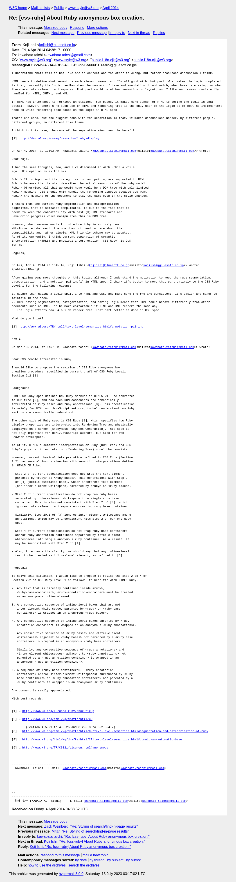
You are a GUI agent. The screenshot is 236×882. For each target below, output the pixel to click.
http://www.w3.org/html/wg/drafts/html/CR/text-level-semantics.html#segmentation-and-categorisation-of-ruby (115, 731)
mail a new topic (95, 855)
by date (81, 860)
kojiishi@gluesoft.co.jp (57, 45)
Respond (77, 27)
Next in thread (139, 33)
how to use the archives (47, 865)
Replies (159, 33)
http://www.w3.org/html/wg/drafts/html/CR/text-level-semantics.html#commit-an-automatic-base (102, 740)
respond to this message (60, 855)
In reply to (117, 33)
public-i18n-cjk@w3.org (110, 60)
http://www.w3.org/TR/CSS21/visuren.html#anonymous (65, 748)
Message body (55, 27)
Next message (63, 33)
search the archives (84, 865)
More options (97, 27)
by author (133, 860)
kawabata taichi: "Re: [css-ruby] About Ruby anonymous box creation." (93, 836)
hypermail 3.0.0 (71, 874)
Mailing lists (40, 8)
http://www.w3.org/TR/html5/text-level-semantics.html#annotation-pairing (81, 327)
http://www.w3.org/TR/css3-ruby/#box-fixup (58, 711)
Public (59, 8)
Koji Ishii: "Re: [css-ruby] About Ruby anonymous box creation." (94, 841)
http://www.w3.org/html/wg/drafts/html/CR (57, 719)
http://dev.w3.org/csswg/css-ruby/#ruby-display (59, 139)
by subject (115, 860)
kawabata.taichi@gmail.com (68, 55)
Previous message (92, 33)
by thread (97, 860)
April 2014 (111, 8)
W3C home (18, 8)
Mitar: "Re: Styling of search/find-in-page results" (90, 831)
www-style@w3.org (83, 8)
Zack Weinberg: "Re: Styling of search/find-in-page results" (91, 826)
